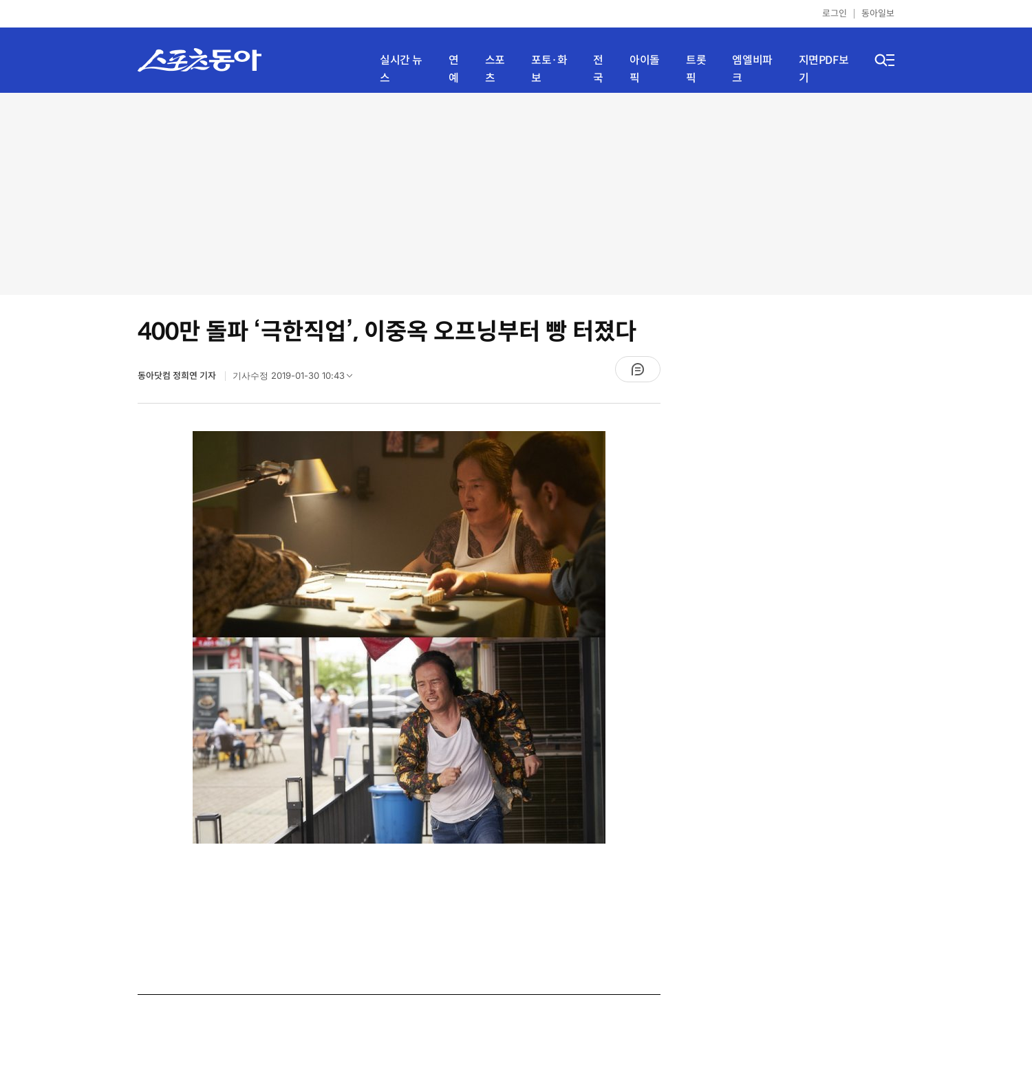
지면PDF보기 (824, 69)
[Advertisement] (516, 192)
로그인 (834, 13)
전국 (598, 69)
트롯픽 (696, 69)
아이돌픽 (645, 69)
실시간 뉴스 (401, 69)
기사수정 (297, 379)
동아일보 (877, 13)
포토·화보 (549, 69)
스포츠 (495, 69)
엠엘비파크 (752, 69)
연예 (454, 69)
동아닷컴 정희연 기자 (178, 376)
